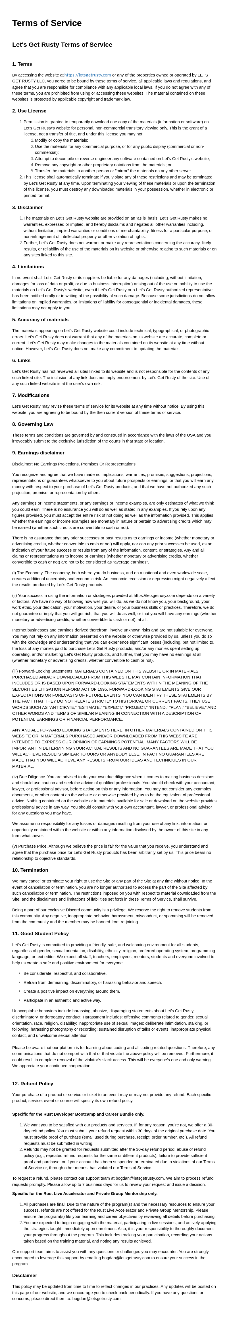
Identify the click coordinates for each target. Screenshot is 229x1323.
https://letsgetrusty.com (87, 74)
